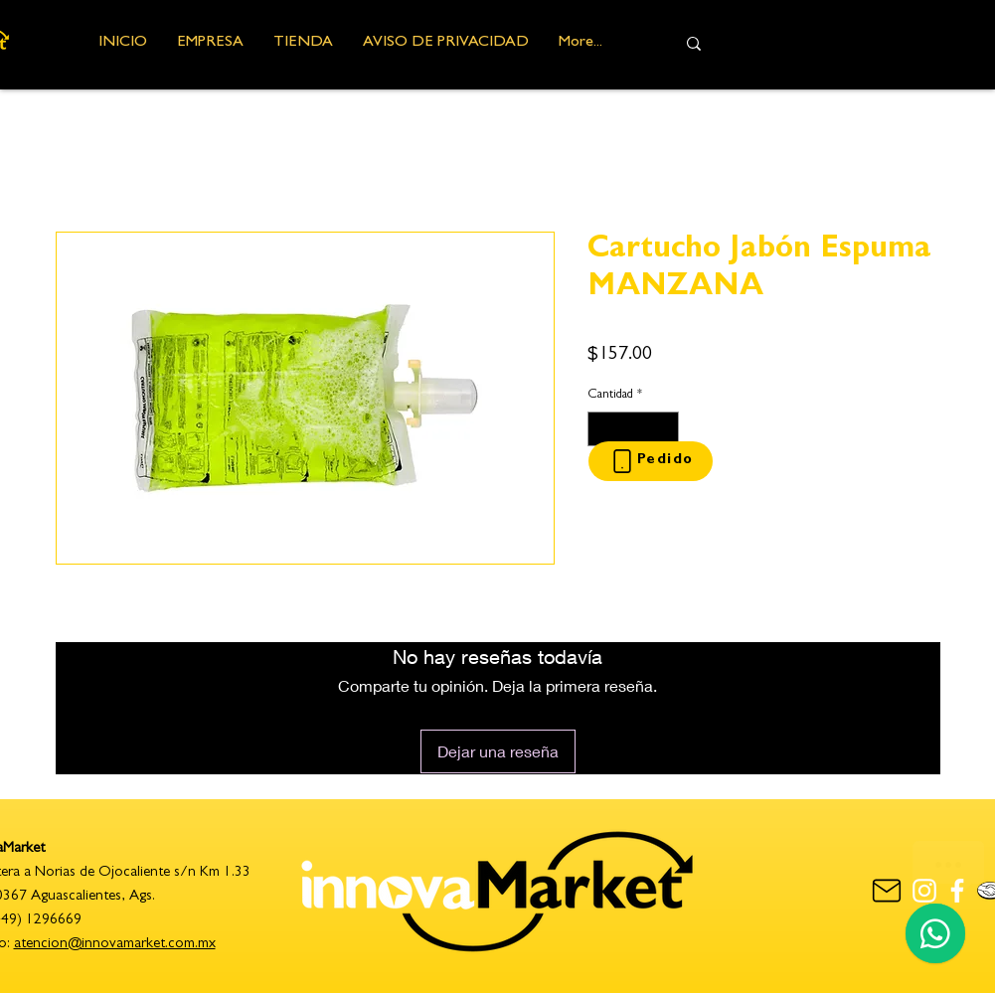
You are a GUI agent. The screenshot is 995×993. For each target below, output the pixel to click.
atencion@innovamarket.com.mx (115, 944)
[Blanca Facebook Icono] (957, 891)
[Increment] (664, 429)
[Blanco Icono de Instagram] (924, 891)
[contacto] (887, 891)
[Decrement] (602, 429)
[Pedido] (650, 461)
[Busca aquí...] (826, 43)
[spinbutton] (632, 429)
